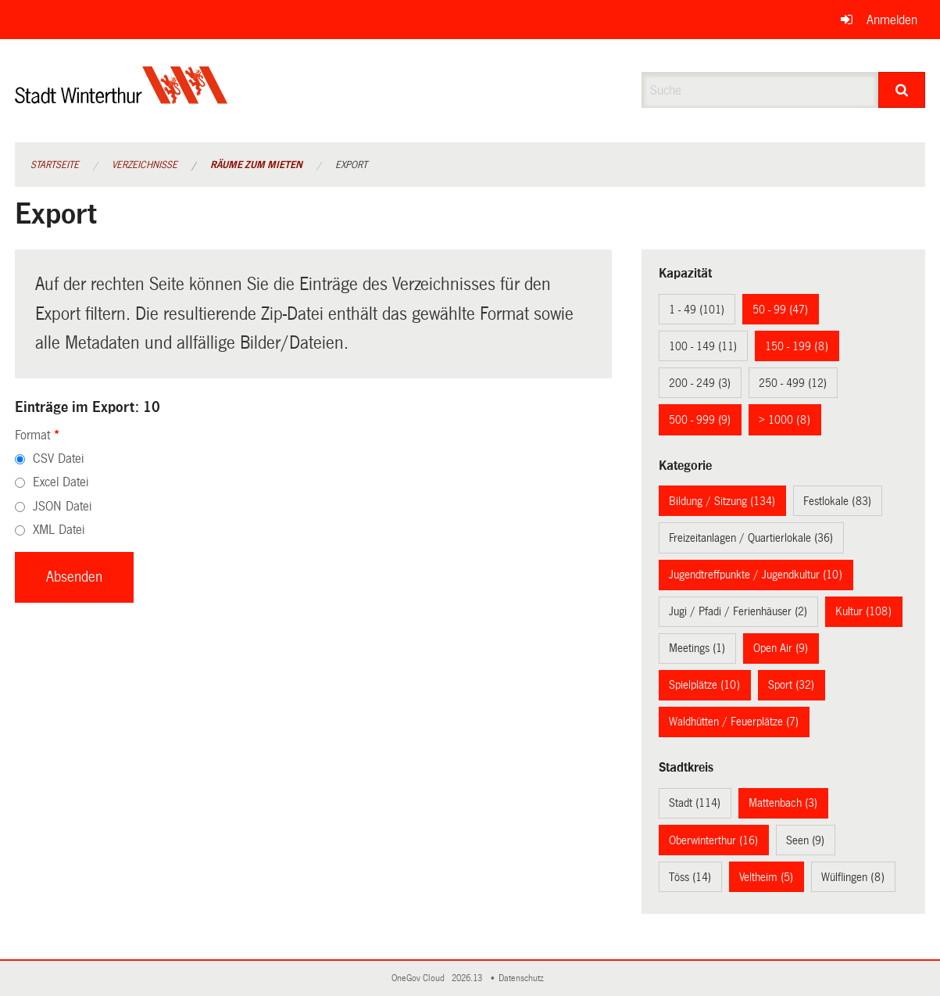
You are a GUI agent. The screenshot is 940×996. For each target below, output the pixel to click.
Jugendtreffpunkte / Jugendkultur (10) (755, 574)
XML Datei (58, 529)
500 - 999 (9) (700, 420)
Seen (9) (805, 840)
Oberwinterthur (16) (713, 840)
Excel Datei (60, 482)
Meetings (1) (697, 648)
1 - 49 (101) (696, 309)
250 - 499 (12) (793, 383)
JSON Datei (62, 506)
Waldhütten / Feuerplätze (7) (734, 721)
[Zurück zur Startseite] (121, 98)
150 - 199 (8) (796, 346)
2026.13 (468, 978)
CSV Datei (58, 458)
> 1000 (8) (784, 420)
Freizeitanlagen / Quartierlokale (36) (751, 538)
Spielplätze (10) (704, 685)
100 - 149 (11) (703, 346)
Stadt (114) (694, 803)
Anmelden (892, 20)
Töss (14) (690, 877)
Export (351, 164)
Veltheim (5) (766, 877)
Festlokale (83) (837, 501)
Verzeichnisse (144, 164)
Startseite (54, 164)
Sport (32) (791, 685)
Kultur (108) (863, 611)
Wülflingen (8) (853, 877)
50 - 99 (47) (780, 309)
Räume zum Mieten (256, 164)
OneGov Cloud (420, 978)
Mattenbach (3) (783, 803)
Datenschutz (524, 978)
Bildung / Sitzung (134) (722, 501)
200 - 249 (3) (700, 383)
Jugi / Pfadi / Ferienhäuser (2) (738, 611)
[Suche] (902, 90)
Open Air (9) (780, 648)
